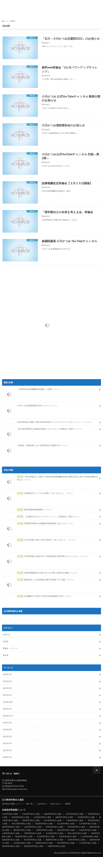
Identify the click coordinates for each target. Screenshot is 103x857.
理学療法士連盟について (8, 12)
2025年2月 (7, 695)
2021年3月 (7, 750)
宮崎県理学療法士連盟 (10, 846)
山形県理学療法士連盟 (42, 817)
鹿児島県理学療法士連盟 (33, 846)
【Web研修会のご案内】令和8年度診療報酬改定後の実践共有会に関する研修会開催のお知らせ (50, 479)
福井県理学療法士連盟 (10, 827)
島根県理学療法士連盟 (24, 836)
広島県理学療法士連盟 (67, 836)
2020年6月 (7, 757)
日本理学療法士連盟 (10, 814)
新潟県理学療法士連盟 (44, 824)
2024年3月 (7, 709)
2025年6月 (7, 681)
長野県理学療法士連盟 (54, 827)
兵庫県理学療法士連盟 (32, 833)
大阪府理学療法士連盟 (10, 833)
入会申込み (43, 11)
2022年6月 (7, 722)
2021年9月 (7, 743)
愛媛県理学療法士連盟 (54, 840)
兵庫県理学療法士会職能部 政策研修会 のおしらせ (39, 524)
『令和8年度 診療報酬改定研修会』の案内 (32, 390)
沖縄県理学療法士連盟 (56, 846)
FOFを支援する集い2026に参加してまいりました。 (39, 540)
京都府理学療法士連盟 (87, 830)
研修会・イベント (10, 648)
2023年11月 (8, 716)
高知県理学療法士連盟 (76, 840)
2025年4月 (7, 688)
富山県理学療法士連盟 (66, 824)
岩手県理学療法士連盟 (74, 814)
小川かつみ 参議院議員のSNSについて (30, 406)
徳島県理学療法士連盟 (10, 840)
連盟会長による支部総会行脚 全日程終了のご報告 (38, 580)
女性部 (5, 641)
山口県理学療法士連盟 (89, 836)
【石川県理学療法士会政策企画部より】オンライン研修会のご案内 (42, 429)
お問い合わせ (60, 11)
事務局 (77, 11)
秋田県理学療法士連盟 (20, 817)
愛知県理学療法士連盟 (22, 830)
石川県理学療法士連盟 (19, 3)
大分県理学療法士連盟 (87, 843)
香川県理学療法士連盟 (32, 840)
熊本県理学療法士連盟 (66, 843)
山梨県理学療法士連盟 (32, 827)
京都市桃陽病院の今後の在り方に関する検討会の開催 (40, 572)
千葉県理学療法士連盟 (74, 820)
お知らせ (6, 634)
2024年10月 (8, 702)
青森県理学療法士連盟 (52, 814)
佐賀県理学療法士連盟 (22, 843)
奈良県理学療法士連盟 (54, 833)
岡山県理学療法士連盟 (45, 836)
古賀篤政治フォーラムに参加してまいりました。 (38, 494)
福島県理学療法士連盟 (64, 817)
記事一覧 (25, 11)
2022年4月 (7, 729)
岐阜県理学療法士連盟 (76, 827)
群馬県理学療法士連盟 (31, 820)
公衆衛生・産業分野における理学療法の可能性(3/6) (36, 446)
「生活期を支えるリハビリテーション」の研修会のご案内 (42, 516)
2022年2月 (7, 736)
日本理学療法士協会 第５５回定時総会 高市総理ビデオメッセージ (45, 557)
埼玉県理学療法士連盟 (52, 820)
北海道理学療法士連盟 (31, 814)
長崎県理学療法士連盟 (44, 843)
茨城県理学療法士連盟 (86, 817)
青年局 (5, 655)
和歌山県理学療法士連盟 (77, 833)
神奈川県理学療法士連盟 (21, 824)
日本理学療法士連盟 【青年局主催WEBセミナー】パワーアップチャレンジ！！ (47, 422)
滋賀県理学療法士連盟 (66, 830)
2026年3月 (7, 674)
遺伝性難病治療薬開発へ (28, 509)
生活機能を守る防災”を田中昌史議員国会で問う (38, 596)
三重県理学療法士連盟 (44, 830)
